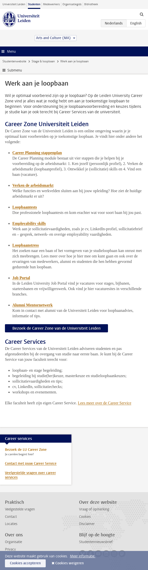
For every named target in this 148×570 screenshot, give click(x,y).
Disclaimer (87, 524)
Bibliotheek (91, 4)
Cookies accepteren (25, 563)
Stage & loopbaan (43, 61)
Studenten (34, 4)
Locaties (11, 524)
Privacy (10, 549)
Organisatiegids (72, 4)
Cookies (85, 516)
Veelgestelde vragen (20, 509)
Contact (11, 516)
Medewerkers (51, 4)
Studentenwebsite (14, 61)
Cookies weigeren (69, 563)
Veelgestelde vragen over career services (30, 475)
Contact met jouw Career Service (31, 463)
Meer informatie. (82, 556)
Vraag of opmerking (94, 509)
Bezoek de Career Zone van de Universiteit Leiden (56, 328)
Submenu (14, 70)
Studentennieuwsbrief (96, 542)
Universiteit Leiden (13, 4)
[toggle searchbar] (142, 14)
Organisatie (13, 542)
